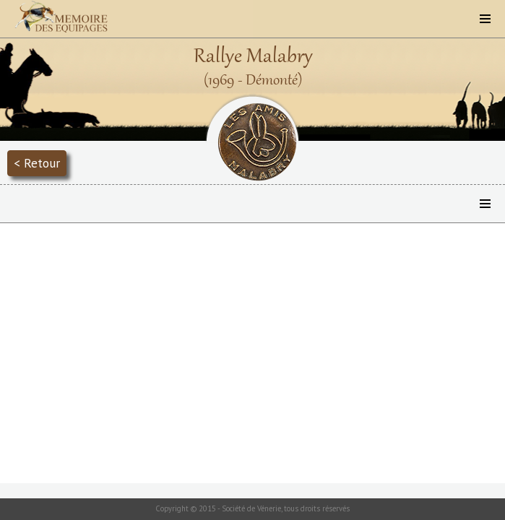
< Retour (37, 163)
